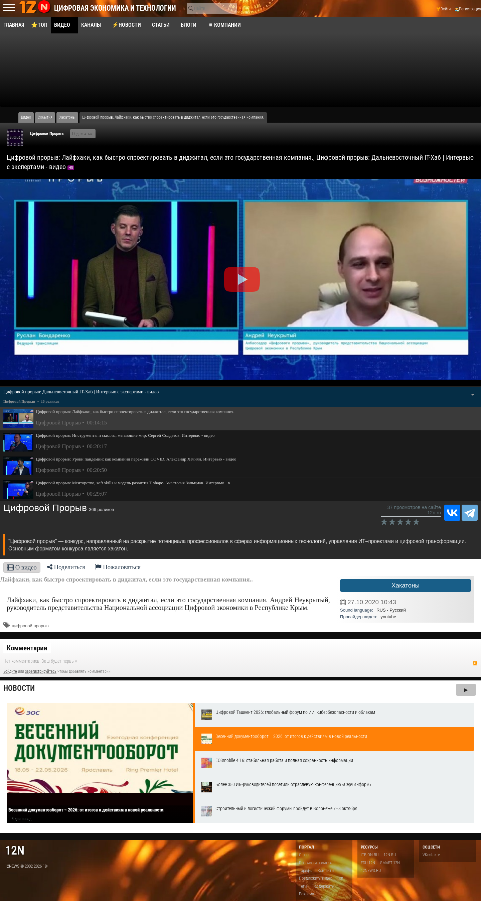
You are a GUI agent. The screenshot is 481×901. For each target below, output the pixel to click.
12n (14, 850)
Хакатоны (405, 585)
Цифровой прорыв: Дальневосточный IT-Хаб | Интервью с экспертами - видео (81, 391)
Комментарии (27, 648)
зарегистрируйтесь (40, 671)
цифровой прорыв (30, 625)
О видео (22, 567)
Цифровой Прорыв (46, 133)
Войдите (10, 671)
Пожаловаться (118, 566)
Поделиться (66, 566)
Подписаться (83, 133)
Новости (19, 688)
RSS (475, 663)
